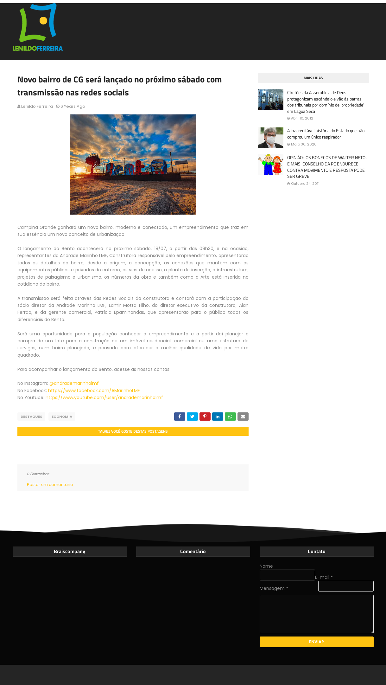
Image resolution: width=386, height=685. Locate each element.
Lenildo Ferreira (37, 106)
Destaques (31, 416)
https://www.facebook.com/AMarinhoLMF (94, 390)
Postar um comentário (50, 484)
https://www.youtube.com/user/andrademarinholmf (104, 397)
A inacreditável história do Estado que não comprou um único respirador (325, 133)
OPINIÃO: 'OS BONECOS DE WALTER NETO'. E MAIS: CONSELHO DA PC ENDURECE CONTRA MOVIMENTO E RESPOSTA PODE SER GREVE (327, 166)
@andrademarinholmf (74, 383)
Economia (62, 416)
